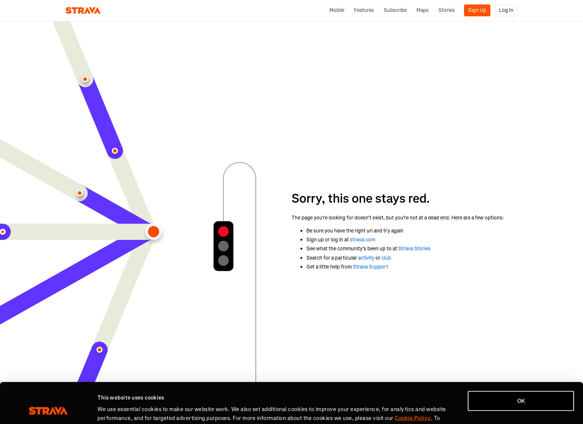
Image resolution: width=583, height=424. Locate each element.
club (386, 257)
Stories (446, 10)
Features (364, 10)
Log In (506, 10)
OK (521, 363)
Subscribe (395, 10)
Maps (422, 10)
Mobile (336, 10)
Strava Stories (414, 248)
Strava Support (370, 266)
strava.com (362, 239)
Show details (113, 409)
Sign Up (477, 10)
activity (366, 257)
